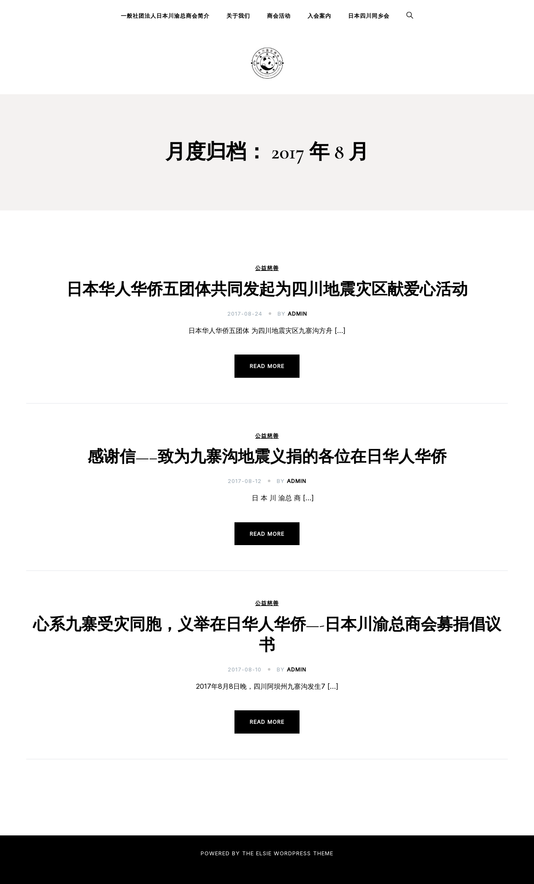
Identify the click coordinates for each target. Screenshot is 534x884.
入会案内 (319, 15)
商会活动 (279, 15)
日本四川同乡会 (369, 15)
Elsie (264, 853)
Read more (267, 366)
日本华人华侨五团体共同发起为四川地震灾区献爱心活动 (267, 289)
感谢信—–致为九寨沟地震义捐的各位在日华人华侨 (267, 457)
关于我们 (238, 15)
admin (297, 313)
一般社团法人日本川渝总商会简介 (165, 15)
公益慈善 (267, 268)
